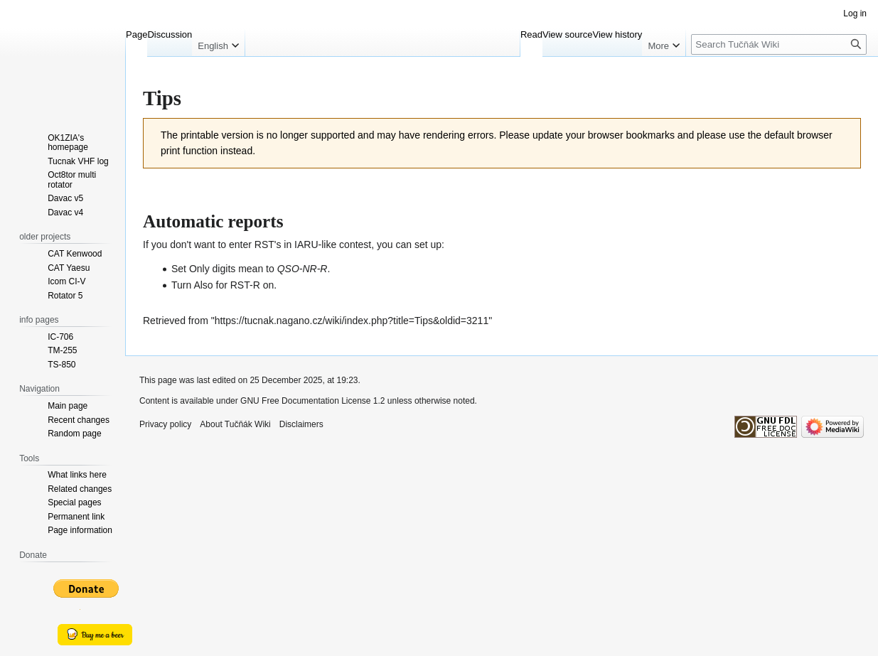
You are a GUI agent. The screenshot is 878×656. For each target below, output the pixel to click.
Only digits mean (226, 268)
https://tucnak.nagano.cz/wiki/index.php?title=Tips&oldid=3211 (352, 320)
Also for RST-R (226, 285)
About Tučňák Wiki (235, 424)
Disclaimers (301, 424)
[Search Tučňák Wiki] (779, 44)
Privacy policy (165, 424)
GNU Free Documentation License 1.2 (312, 401)
